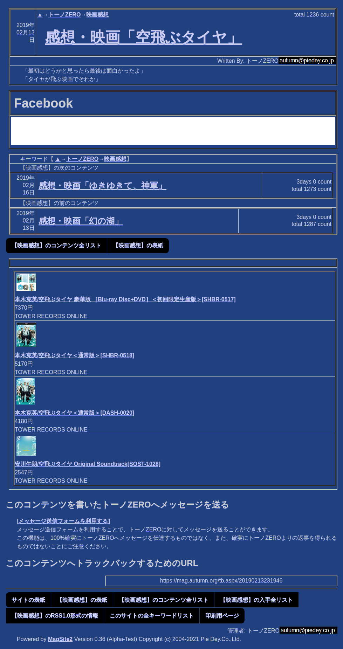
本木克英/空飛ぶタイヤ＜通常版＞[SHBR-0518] (74, 355)
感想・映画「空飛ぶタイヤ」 (143, 37)
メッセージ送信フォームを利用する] (64, 521)
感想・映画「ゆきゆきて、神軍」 (102, 185)
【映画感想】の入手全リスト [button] (256, 600)
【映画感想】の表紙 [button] (138, 245)
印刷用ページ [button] (222, 616)
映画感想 (97, 15)
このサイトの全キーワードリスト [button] (152, 616)
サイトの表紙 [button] (28, 600)
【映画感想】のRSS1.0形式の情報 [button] (55, 616)
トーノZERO (64, 15)
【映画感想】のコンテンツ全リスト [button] (56, 245)
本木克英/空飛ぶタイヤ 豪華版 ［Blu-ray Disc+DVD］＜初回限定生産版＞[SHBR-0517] (125, 299)
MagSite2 (60, 639)
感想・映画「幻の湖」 (81, 221)
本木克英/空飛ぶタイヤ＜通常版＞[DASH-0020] (74, 413)
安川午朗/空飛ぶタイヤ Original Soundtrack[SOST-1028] (87, 464)
